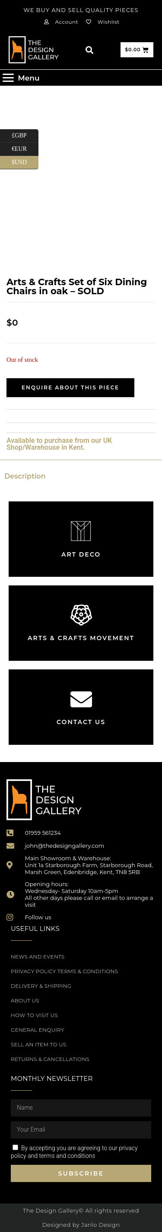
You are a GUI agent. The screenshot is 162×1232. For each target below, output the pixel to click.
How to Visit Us (34, 1015)
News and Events (37, 956)
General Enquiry (37, 1030)
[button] (89, 50)
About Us (25, 1000)
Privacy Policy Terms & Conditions (64, 971)
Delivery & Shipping (41, 986)
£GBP (25, 136)
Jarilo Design (100, 1224)
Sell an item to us (39, 1044)
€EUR (25, 149)
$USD (25, 162)
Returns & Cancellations (50, 1059)
